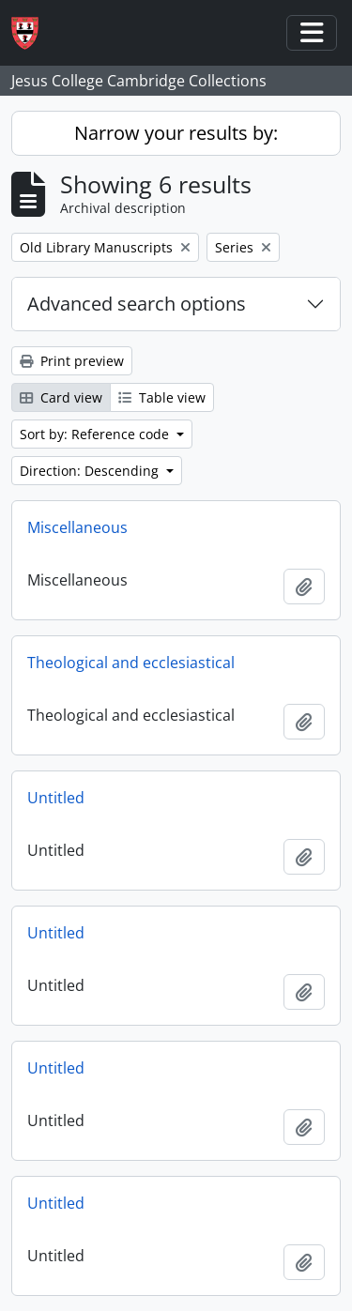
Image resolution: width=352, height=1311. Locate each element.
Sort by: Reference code (96, 434)
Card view (61, 397)
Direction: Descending (91, 471)
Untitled (55, 797)
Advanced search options (136, 303)
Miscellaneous (77, 527)
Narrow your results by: (176, 132)
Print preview (72, 361)
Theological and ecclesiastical (131, 662)
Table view (162, 397)
